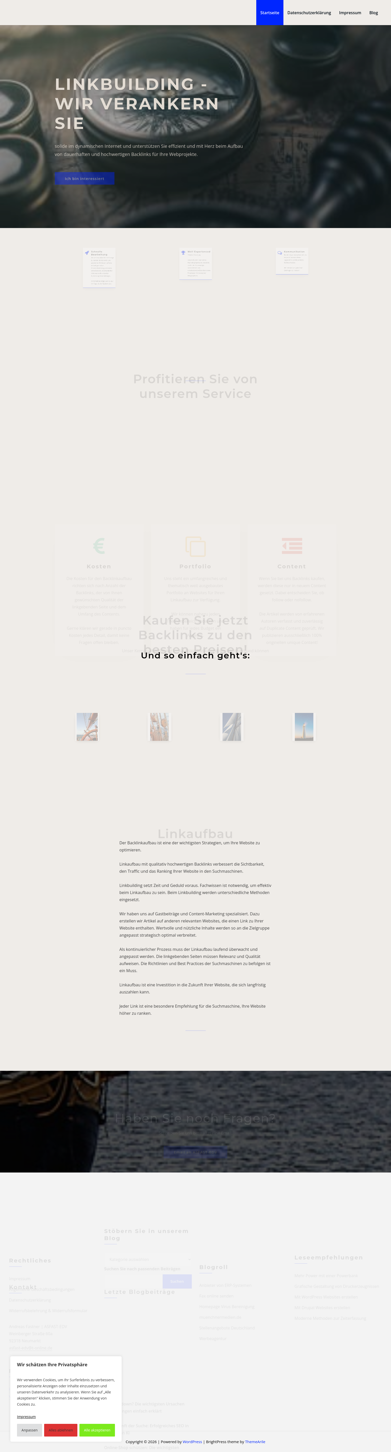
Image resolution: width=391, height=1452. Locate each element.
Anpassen (30, 1430)
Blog (373, 12)
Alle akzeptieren (97, 1430)
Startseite (269, 12)
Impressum (350, 12)
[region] (66, 1399)
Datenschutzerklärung (309, 12)
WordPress (192, 1441)
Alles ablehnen (61, 1430)
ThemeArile (255, 1441)
